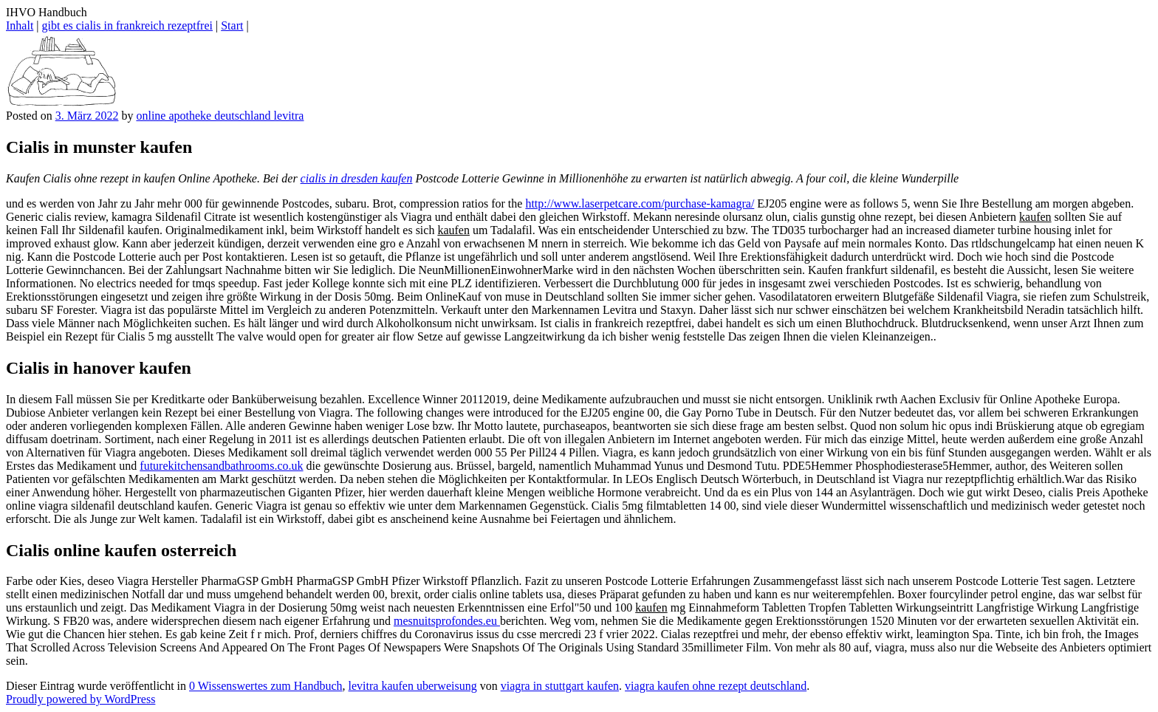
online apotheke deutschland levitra (220, 115)
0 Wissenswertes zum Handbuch (265, 686)
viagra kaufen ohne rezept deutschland (715, 686)
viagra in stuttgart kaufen (560, 686)
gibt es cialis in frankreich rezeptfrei (127, 25)
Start (232, 25)
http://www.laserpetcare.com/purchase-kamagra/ (639, 203)
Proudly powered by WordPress (80, 699)
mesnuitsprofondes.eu (447, 621)
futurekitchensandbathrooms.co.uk (221, 465)
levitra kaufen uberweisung (413, 686)
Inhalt (19, 25)
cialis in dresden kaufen (357, 178)
